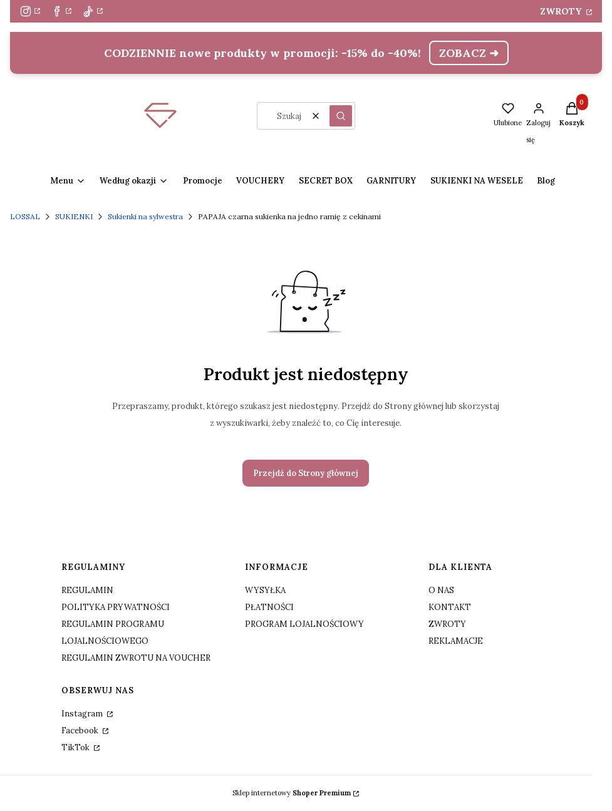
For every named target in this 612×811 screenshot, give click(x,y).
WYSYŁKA (265, 590)
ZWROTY (562, 11)
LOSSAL (25, 216)
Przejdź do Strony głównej (305, 473)
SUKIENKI (74, 216)
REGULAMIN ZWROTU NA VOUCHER (135, 658)
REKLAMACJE (455, 641)
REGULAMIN (87, 590)
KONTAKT (449, 607)
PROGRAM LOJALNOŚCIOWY (304, 624)
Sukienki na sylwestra (145, 216)
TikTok (76, 747)
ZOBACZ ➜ (469, 53)
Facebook (80, 730)
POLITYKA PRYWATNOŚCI (115, 607)
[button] (340, 116)
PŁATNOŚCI (269, 607)
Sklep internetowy (291, 792)
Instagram (83, 713)
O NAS (441, 590)
